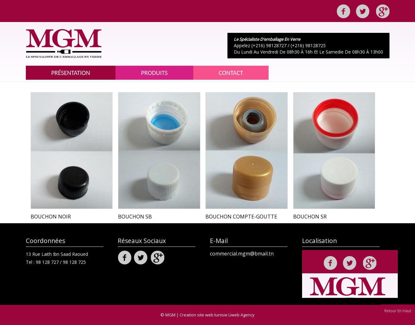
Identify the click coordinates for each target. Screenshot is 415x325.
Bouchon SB (135, 216)
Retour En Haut (397, 311)
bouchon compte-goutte (241, 216)
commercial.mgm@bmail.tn (242, 253)
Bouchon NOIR (51, 216)
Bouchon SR (310, 216)
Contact (231, 73)
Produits (154, 73)
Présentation (70, 73)
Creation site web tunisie (203, 315)
